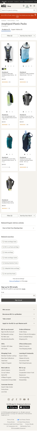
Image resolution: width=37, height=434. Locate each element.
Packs (17, 20)
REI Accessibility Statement (18, 428)
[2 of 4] (8, 66)
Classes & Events (24, 358)
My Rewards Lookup (7, 334)
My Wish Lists (5, 336)
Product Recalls (29, 424)
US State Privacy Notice (23, 422)
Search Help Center (7, 387)
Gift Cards (4, 348)
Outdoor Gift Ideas (6, 346)
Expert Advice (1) (16, 29)
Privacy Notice (11, 422)
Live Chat (4, 392)
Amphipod (3, 20)
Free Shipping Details (25, 348)
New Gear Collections (7, 358)
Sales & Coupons (24, 346)
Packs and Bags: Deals (9, 242)
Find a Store (4, 389)
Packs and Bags (11, 20)
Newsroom (22, 375)
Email (2, 292)
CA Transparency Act (12, 426)
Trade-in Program (6, 363)
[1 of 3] (6, 112)
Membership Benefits (7, 339)
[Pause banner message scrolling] (35, 15)
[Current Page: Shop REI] (4, 1)
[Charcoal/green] (5, 69)
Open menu (34, 6)
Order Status (23, 332)
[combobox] (18, 10)
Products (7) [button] (6, 29)
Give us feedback (14, 281)
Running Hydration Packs (10, 263)
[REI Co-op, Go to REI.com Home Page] (3, 5)
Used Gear (4, 360)
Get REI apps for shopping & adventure (18, 404)
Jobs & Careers (5, 370)
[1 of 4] (5, 66)
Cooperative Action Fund (26, 372)
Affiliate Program (6, 377)
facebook (16, 399)
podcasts (28, 399)
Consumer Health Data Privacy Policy (13, 424)
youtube (24, 399)
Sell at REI (4, 375)
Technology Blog (24, 377)
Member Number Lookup (8, 355)
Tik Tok (12, 399)
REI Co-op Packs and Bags (10, 247)
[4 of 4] (13, 66)
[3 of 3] (12, 112)
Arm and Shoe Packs (9, 274)
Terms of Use (10, 419)
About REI (22, 370)
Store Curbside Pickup (25, 336)
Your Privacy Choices (23, 420)
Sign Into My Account (7, 332)
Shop (9, 6)
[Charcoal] (3, 69)
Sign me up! (18, 300)
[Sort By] (27, 35)
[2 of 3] (9, 112)
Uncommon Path (24, 360)
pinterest (20, 399)
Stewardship (23, 380)
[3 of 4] (11, 66)
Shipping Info (23, 339)
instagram (8, 399)
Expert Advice (23, 355)
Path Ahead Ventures (25, 363)
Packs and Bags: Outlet (9, 258)
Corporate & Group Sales (8, 380)
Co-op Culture (5, 372)
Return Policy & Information (27, 334)
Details (23, 289)
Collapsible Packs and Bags (10, 268)
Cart (31, 6)
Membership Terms (25, 426)
